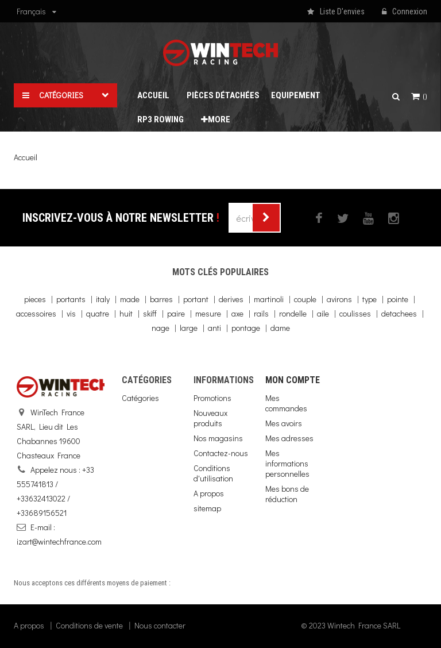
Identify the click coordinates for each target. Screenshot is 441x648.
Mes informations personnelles (287, 463)
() (424, 96)
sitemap (207, 508)
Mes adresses (289, 438)
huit (126, 313)
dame (280, 327)
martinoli (269, 299)
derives (231, 299)
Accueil (25, 157)
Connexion (404, 12)
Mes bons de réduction (287, 493)
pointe (397, 299)
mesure (208, 313)
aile (323, 313)
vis (71, 313)
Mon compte (292, 380)
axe (237, 313)
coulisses (355, 313)
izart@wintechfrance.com (59, 541)
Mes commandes (286, 403)
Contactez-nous (221, 453)
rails (261, 313)
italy (103, 299)
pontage (245, 327)
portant (195, 299)
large (189, 327)
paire (176, 313)
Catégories (140, 397)
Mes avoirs (283, 423)
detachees (399, 313)
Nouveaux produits (210, 418)
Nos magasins (218, 438)
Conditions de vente (89, 625)
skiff (150, 313)
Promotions (212, 397)
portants (71, 299)
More (215, 119)
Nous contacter (159, 625)
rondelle (293, 313)
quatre (97, 313)
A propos (209, 493)
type (369, 299)
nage (160, 327)
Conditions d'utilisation (213, 473)
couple (305, 299)
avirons (339, 299)
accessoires (36, 313)
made (130, 299)
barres (161, 299)
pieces (35, 299)
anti (214, 327)
